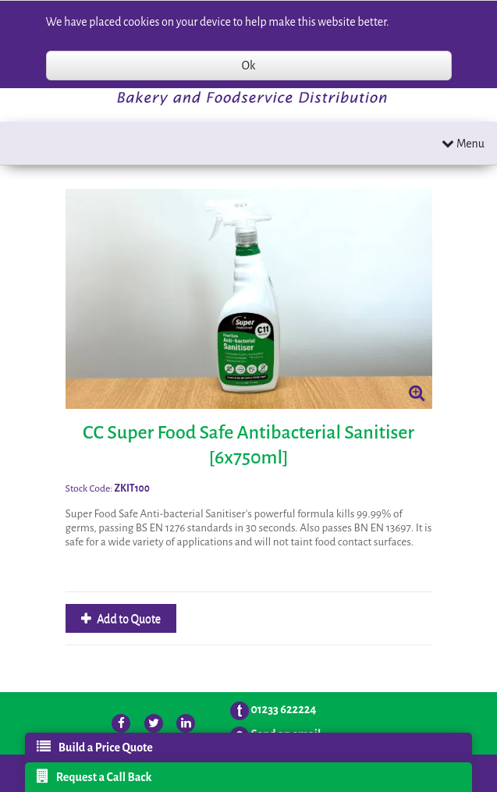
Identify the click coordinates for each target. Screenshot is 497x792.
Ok (248, 65)
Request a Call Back (94, 776)
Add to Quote (128, 619)
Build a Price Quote (95, 747)
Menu (463, 143)
